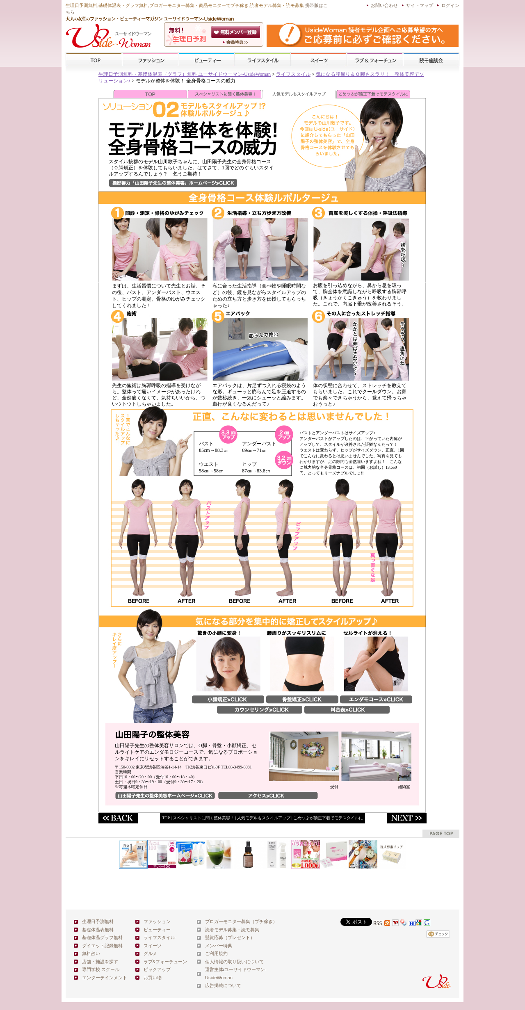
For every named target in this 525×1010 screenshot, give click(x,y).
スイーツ (319, 59)
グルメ (150, 953)
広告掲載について (223, 985)
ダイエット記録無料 (102, 945)
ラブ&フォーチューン (375, 59)
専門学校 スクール (100, 969)
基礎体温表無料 (98, 929)
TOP (94, 59)
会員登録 (236, 32)
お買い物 (153, 977)
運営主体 (214, 969)
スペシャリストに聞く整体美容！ (203, 818)
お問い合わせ (384, 5)
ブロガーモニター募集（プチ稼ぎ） (241, 921)
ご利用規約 (216, 953)
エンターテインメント (104, 977)
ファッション (150, 59)
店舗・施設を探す (100, 961)
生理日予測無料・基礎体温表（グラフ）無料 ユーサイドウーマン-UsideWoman (184, 74)
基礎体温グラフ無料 (102, 937)
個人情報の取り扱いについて (234, 961)
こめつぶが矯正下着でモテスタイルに (328, 818)
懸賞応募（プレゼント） (230, 937)
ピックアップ (157, 969)
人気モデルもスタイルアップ (263, 818)
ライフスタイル (262, 59)
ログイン (450, 5)
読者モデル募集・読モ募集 (232, 929)
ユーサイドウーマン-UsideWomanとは (236, 42)
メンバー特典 (218, 945)
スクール (431, 59)
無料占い (91, 953)
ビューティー (206, 59)
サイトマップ (419, 5)
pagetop (440, 833)
